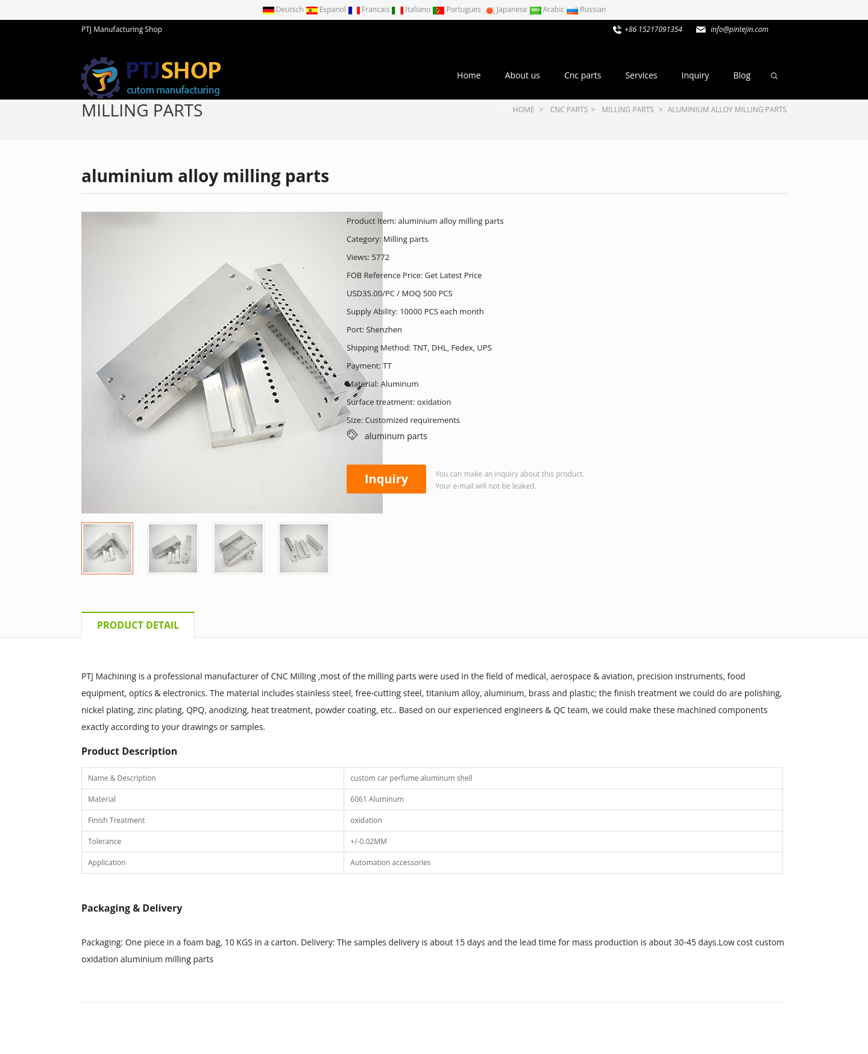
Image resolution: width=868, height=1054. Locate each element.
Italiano (411, 9)
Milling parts (142, 109)
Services (641, 75)
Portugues (457, 9)
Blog (741, 75)
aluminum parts (396, 436)
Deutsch (284, 9)
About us (522, 75)
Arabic (548, 9)
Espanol (327, 9)
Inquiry (695, 75)
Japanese (506, 9)
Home (469, 75)
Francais (370, 9)
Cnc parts (582, 75)
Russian (586, 9)
